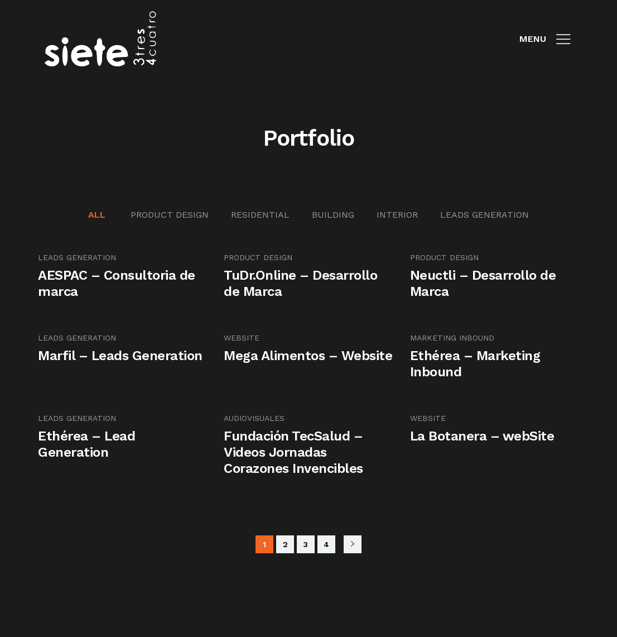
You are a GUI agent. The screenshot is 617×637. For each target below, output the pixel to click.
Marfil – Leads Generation (120, 355)
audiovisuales (254, 418)
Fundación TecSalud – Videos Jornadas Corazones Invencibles (293, 452)
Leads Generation (484, 214)
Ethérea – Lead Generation (86, 444)
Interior (397, 214)
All (96, 214)
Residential (260, 214)
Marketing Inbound (452, 337)
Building (333, 214)
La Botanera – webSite (482, 436)
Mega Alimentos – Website (308, 355)
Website (241, 337)
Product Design (170, 214)
